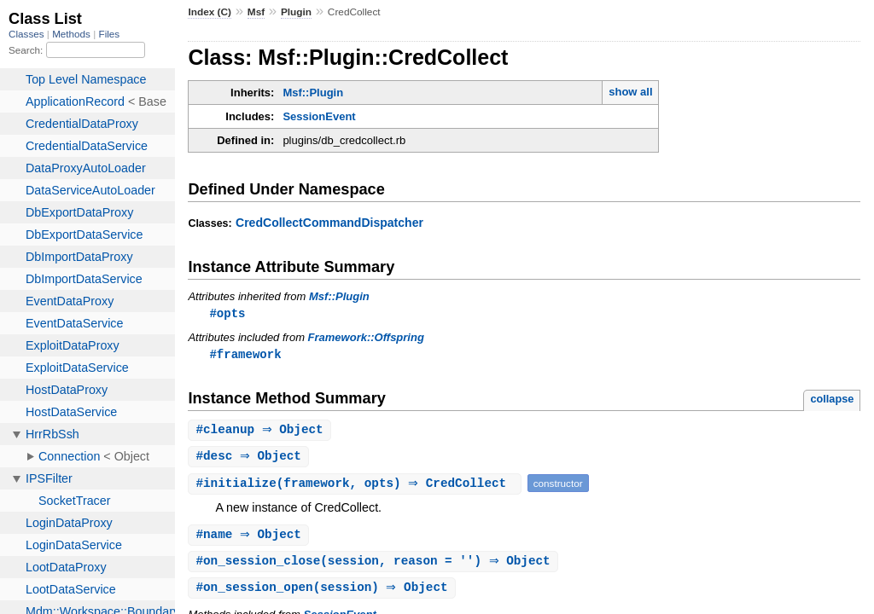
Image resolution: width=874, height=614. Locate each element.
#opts (227, 313)
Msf (256, 12)
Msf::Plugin (313, 92)
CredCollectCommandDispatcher (329, 222)
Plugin (296, 12)
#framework (245, 355)
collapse (832, 400)
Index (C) (209, 12)
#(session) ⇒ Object (323, 593)
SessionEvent (319, 116)
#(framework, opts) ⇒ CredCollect (356, 486)
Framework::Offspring (366, 338)
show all (630, 91)
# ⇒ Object (261, 432)
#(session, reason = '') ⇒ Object (374, 566)
